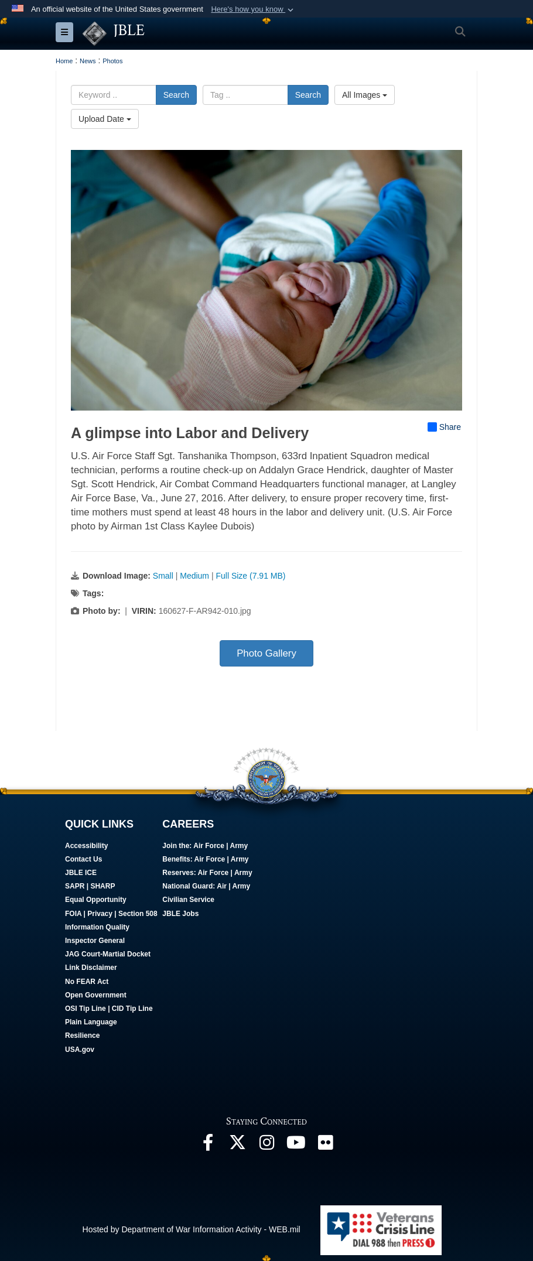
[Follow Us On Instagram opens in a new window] (266, 1145)
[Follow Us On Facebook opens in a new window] (208, 1145)
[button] (253, 9)
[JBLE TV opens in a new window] (295, 1145)
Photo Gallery (266, 653)
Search (176, 95)
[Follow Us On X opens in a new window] (237, 1145)
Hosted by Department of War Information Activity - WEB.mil (191, 1229)
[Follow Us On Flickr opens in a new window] (325, 1145)
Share (444, 427)
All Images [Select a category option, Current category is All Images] (364, 95)
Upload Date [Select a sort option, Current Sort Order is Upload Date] (104, 119)
